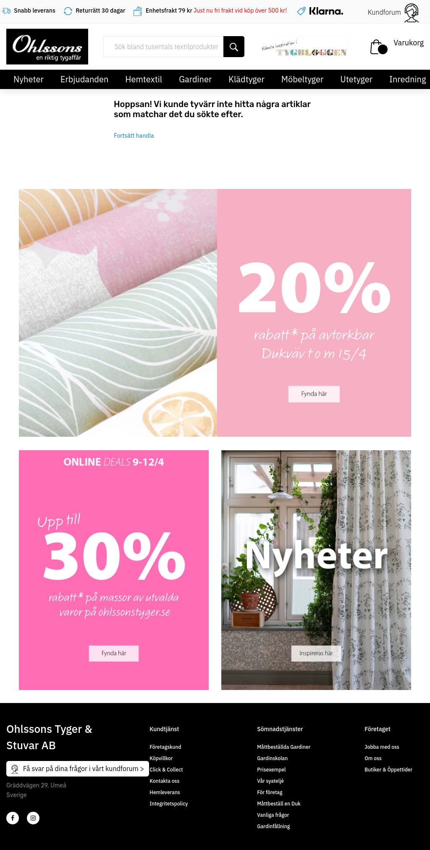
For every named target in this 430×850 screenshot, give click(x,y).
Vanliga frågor (273, 815)
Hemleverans (164, 792)
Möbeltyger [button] (302, 79)
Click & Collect (166, 769)
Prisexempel (271, 769)
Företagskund (165, 747)
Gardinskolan (272, 758)
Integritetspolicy (168, 803)
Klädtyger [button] (246, 79)
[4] (33, 818)
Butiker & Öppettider (388, 769)
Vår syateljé (270, 781)
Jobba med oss (381, 747)
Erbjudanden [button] (84, 79)
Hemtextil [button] (143, 79)
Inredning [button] (407, 79)
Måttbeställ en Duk (278, 803)
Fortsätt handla (134, 135)
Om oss (372, 758)
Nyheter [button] (28, 79)
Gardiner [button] (195, 79)
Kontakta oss (164, 781)
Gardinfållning (273, 826)
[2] (12, 818)
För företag (269, 792)
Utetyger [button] (356, 79)
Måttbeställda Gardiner (283, 747)
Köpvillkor (161, 758)
